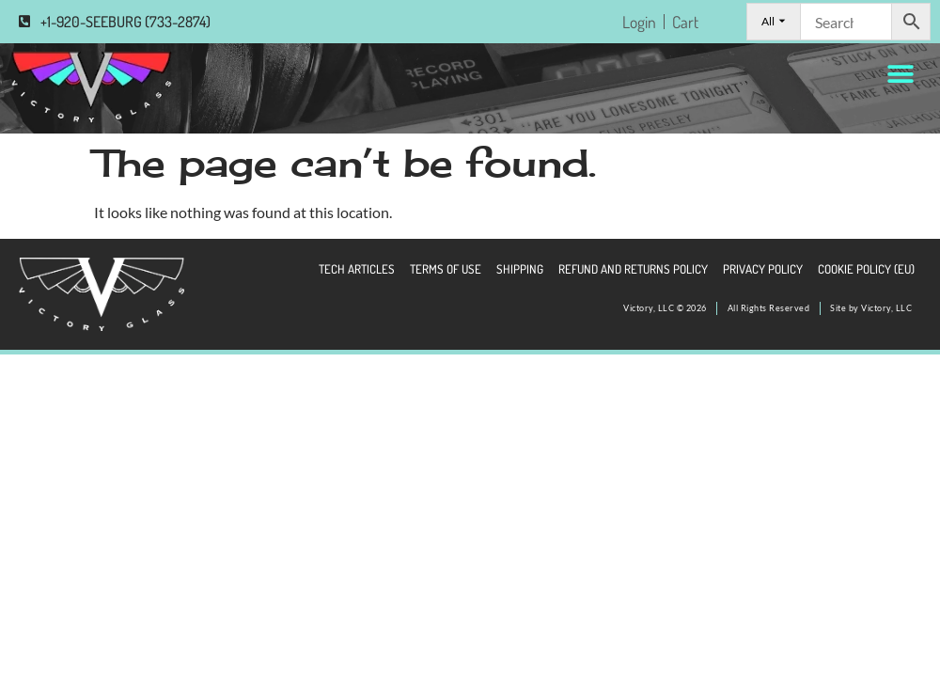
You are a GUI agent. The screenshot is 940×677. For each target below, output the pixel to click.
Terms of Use (445, 268)
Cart (685, 21)
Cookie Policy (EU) (866, 268)
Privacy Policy (763, 268)
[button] (900, 74)
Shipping (519, 268)
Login (639, 21)
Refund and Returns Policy (633, 268)
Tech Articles (357, 268)
